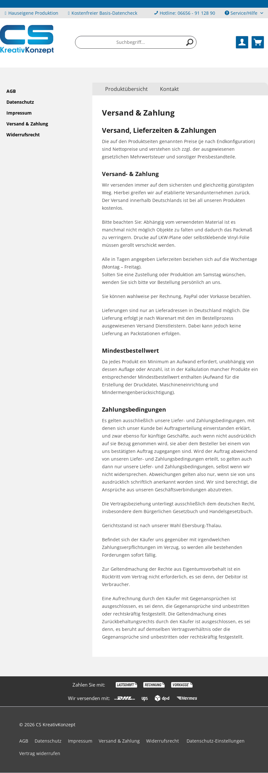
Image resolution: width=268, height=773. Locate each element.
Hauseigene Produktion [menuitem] (31, 13)
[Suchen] (189, 42)
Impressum (19, 113)
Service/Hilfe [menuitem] (242, 13)
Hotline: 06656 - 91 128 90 (187, 13)
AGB (11, 91)
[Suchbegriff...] (136, 42)
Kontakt (169, 89)
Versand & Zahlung (27, 124)
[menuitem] (184, 13)
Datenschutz (20, 102)
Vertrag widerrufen (39, 753)
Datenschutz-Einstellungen (216, 741)
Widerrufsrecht (23, 135)
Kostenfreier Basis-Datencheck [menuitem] (102, 13)
